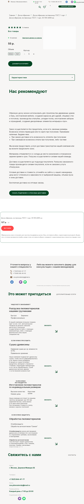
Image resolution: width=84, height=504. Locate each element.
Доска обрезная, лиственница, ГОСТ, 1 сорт (49, 15)
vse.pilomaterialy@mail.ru (21, 277)
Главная (12, 15)
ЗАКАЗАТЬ (47, 325)
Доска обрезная (24, 15)
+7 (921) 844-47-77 (19, 271)
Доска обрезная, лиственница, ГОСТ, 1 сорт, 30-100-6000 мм (31, 18)
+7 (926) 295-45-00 (19, 273)
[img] (38, 340)
